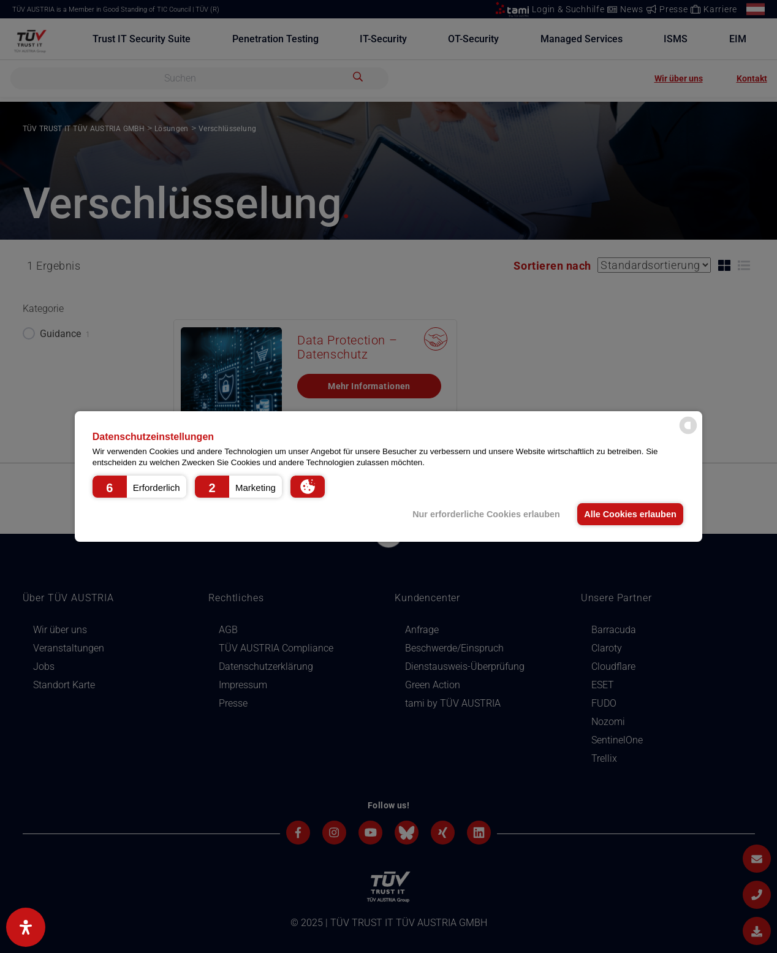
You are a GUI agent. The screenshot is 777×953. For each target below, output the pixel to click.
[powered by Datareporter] (688, 433)
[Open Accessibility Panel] (25, 927)
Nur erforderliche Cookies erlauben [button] (486, 514)
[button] (139, 487)
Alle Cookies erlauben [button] (630, 514)
